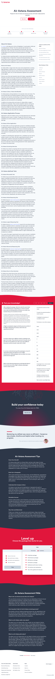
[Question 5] (45, 303)
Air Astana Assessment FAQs (44, 59)
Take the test (27, 412)
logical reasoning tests (15, 224)
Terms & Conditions (28, 672)
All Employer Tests (16, 668)
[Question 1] (35, 303)
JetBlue (40, 83)
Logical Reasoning (4, 672)
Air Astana (3, 46)
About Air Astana (42, 48)
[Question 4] (43, 303)
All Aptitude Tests (16, 665)
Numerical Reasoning (5, 665)
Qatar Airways (41, 79)
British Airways (42, 75)
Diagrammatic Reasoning (6, 670)
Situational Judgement (5, 674)
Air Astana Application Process (45, 50)
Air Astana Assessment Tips (44, 57)
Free (12, 567)
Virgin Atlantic (41, 81)
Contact (26, 665)
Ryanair (40, 73)
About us (26, 668)
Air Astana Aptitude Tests (44, 52)
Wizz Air (40, 69)
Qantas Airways (42, 71)
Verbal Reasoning (4, 668)
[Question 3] (40, 303)
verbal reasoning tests (14, 200)
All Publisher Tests (16, 670)
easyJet (40, 77)
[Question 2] (37, 303)
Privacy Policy (27, 670)
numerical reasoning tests (15, 249)
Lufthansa (41, 67)
